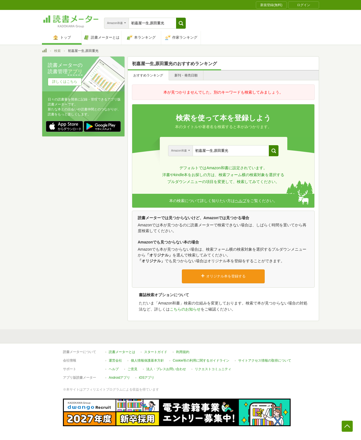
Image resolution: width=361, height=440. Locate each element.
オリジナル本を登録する (223, 276)
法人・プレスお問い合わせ (166, 369)
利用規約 (182, 352)
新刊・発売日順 (186, 75)
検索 (57, 51)
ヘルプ (240, 200)
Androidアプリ (119, 377)
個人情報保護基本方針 (147, 360)
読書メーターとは (122, 352)
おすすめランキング (148, 75)
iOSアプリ (146, 377)
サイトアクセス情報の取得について (264, 360)
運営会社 (115, 360)
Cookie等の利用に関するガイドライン (201, 360)
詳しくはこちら (64, 81)
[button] (181, 23)
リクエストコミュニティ (213, 369)
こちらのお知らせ (185, 309)
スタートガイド (155, 352)
